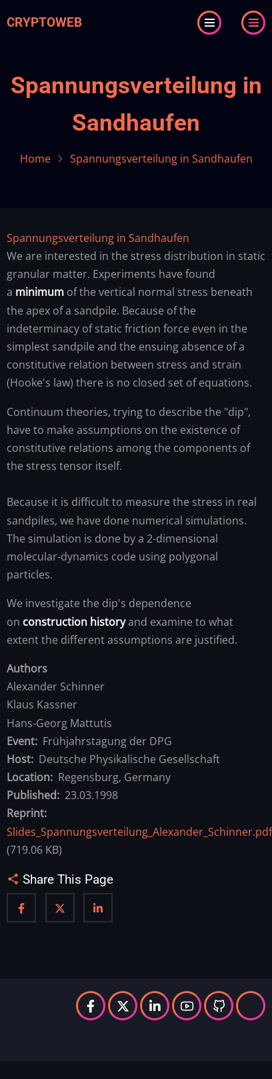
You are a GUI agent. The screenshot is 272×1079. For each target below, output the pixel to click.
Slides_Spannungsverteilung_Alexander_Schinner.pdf (139, 831)
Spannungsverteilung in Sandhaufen (98, 238)
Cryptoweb (44, 22)
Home (35, 158)
